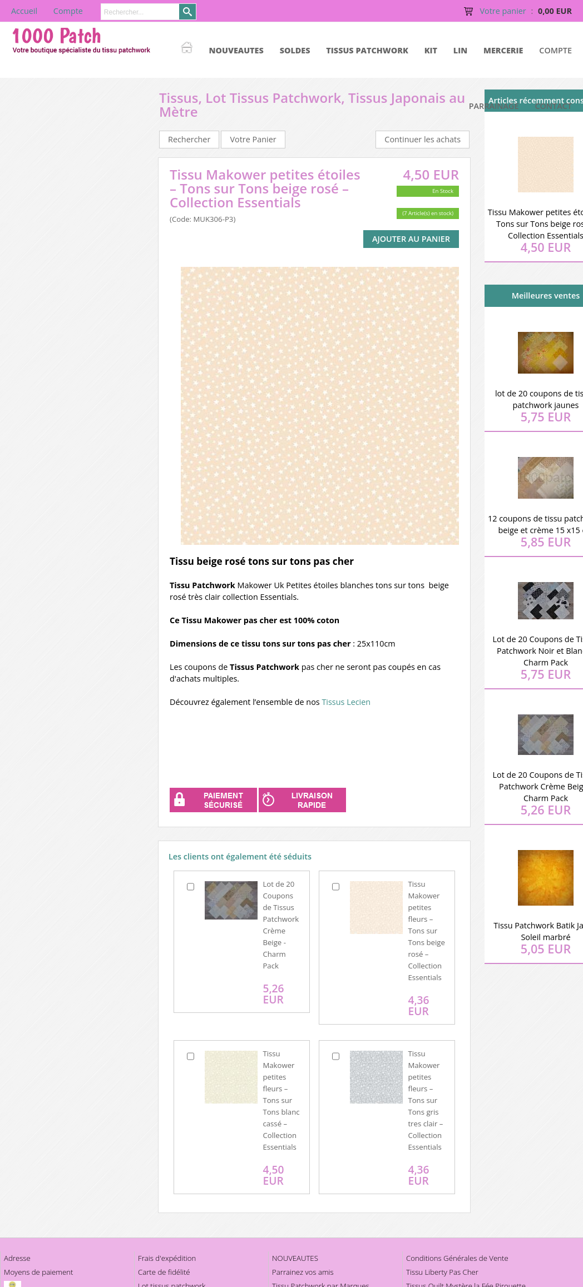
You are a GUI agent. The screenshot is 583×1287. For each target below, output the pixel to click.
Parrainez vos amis (303, 1272)
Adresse (17, 1258)
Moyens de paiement (38, 1272)
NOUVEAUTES (236, 50)
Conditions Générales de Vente (457, 1258)
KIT (430, 50)
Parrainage (494, 106)
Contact (553, 106)
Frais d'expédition (167, 1258)
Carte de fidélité (164, 1272)
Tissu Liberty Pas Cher (442, 1272)
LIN (460, 50)
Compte (555, 50)
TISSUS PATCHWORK (367, 50)
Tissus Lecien (346, 702)
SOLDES (295, 50)
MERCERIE (503, 50)
